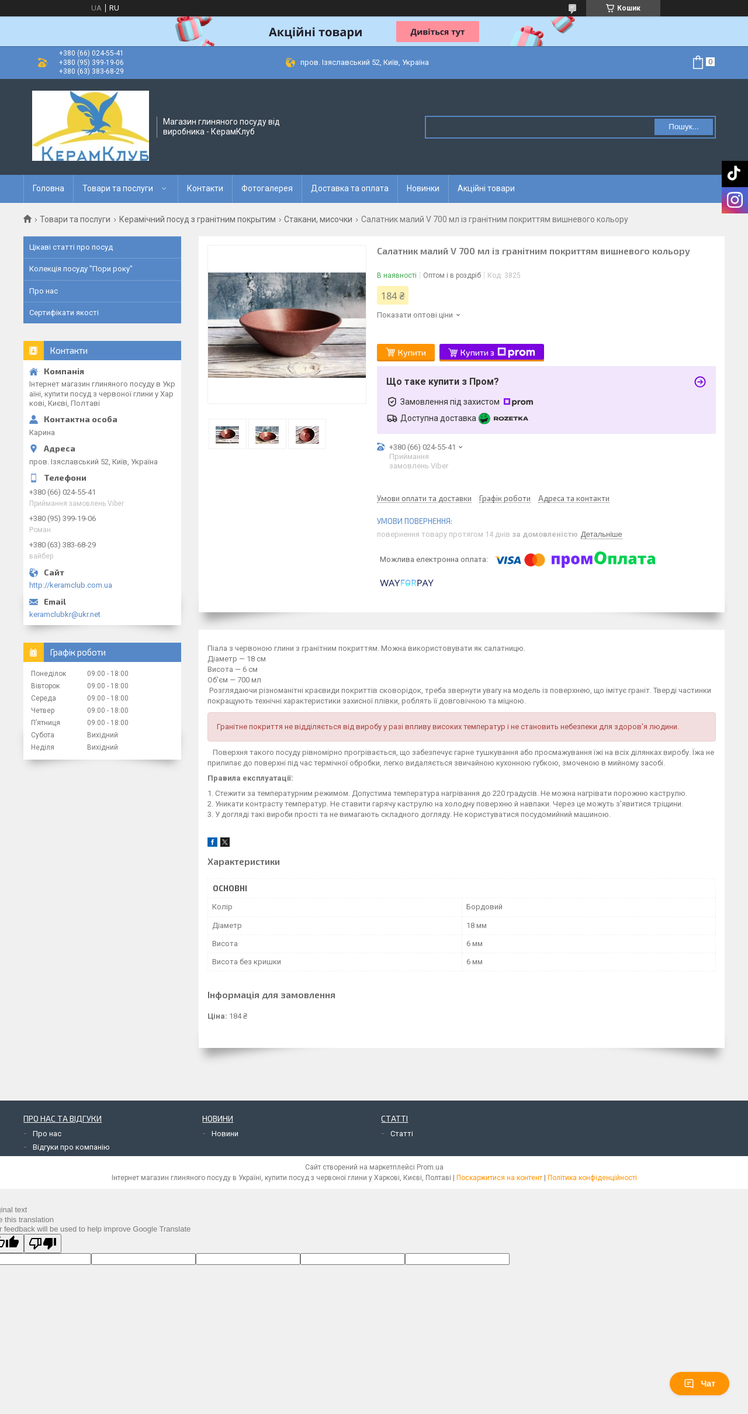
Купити (412, 352)
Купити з (497, 352)
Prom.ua (430, 1167)
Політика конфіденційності (592, 1178)
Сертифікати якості (64, 312)
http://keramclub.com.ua (70, 585)
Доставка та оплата (350, 188)
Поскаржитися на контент (499, 1178)
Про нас (43, 291)
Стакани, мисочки (318, 219)
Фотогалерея (267, 188)
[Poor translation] (42, 1243)
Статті (401, 1133)
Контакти (205, 188)
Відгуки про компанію (71, 1147)
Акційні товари (486, 188)
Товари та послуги (117, 188)
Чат (699, 1383)
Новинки (423, 188)
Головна (48, 188)
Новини (225, 1133)
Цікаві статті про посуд (71, 247)
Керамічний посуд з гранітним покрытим (197, 219)
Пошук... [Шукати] (683, 126)
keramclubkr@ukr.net (65, 614)
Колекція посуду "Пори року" (81, 268)
